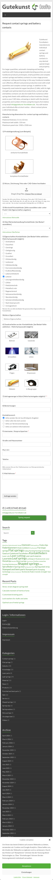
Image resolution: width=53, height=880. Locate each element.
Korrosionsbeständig (13, 268)
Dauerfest (9, 244)
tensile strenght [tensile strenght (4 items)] (41, 572)
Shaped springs (7, 702)
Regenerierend (11, 291)
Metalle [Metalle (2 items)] (14, 561)
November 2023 (8, 808)
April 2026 (6, 736)
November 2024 (8, 783)
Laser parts (6, 673)
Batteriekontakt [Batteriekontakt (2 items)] (12, 545)
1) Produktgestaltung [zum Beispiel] (16, 131)
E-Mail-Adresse (9, 473)
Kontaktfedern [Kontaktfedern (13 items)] (38, 553)
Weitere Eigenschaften (11, 315)
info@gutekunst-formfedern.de (23, 104)
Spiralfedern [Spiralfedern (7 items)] (8, 566)
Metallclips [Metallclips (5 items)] (6, 561)
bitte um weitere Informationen (17, 426)
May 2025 (5, 772)
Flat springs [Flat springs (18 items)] (16, 550)
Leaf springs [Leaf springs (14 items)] (19, 558)
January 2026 (7, 746)
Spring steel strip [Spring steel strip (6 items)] (42, 566)
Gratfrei (8, 253)
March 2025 (6, 775)
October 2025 (7, 754)
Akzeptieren (26, 866)
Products (5, 688)
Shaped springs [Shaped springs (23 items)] (28, 564)
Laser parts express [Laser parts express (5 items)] (33, 556)
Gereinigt (9, 247)
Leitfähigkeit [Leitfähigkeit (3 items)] (31, 559)
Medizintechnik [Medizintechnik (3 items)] (40, 559)
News (4, 684)
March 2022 (6, 822)
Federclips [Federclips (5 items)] (43, 545)
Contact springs (7, 659)
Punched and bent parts (10, 691)
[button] (50, 840)
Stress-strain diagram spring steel (15, 587)
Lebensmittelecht (12, 274)
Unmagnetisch (11, 306)
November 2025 (8, 750)
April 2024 (6, 793)
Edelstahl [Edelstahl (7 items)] (26, 545)
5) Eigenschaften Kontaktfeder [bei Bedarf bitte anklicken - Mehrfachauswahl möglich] (25, 237)
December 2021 (8, 830)
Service (4, 698)
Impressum (36, 877)
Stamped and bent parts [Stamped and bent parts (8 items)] (13, 569)
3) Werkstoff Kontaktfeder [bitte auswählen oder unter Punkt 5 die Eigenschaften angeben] (24, 208)
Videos (4, 720)
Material (5, 680)
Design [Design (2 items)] (19, 545)
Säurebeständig (11, 297)
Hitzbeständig (10, 259)
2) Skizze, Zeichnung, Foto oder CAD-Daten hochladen (24, 183)
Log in (4, 620)
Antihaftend (10, 241)
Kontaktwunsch (8, 415)
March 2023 (6, 815)
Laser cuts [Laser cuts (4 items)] (6, 556)
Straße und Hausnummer (12, 440)
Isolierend (9, 262)
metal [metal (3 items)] (47, 559)
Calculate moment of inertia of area (15, 590)
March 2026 (6, 739)
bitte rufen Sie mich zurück (15, 421)
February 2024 (7, 801)
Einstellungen (26, 872)
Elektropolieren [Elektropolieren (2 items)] (35, 545)
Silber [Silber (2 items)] (41, 564)
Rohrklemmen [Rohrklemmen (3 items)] (12, 564)
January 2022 (7, 826)
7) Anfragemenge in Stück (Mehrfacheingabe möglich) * (24, 396)
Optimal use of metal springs (13, 602)
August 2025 (6, 761)
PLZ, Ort (5, 450)
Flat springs (6, 662)
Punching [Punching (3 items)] (5, 564)
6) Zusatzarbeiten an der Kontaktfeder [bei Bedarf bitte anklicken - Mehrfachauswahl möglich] (24, 325)
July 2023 (5, 811)
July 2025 (5, 764)
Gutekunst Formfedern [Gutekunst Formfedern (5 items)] (19, 553)
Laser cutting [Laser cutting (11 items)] (17, 555)
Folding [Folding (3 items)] (26, 551)
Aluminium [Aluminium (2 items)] (5, 545)
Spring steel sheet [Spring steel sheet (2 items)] (30, 567)
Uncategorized (7, 716)
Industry (5, 666)
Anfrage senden (10, 496)
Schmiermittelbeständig (14, 300)
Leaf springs (6, 677)
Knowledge (6, 669)
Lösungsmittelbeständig (14, 279)
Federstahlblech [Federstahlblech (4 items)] (24, 548)
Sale (3, 695)
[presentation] (19, 490)
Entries (6, 624)
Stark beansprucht (12, 303)
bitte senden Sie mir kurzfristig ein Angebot (21, 418)
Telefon (5, 459)
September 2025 (8, 757)
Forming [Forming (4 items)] (32, 551)
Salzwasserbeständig (13, 294)
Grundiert (9, 256)
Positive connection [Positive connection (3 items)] (39, 561)
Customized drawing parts (12, 594)
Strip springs (6, 713)
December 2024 (8, 779)
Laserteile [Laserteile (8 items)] (7, 558)
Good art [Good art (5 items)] (6, 553)
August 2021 (6, 837)
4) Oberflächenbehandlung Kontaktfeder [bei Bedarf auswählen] (23, 223)
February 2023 (7, 819)
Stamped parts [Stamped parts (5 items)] (31, 569)
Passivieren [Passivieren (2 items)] (30, 561)
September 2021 (8, 833)
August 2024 (6, 786)
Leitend (8, 276)
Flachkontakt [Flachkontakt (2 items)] (33, 548)
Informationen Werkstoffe (10, 217)
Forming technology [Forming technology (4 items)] (42, 551)
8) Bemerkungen (9, 406)
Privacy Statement (27, 877)
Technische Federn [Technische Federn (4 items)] (28, 572)
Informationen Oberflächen (11, 232)
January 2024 (7, 804)
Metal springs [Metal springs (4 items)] (21, 561)
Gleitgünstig (10, 250)
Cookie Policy (17, 877)
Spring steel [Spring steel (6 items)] (19, 566)
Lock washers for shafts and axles (15, 598)
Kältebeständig (11, 265)
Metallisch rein (11, 288)
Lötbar (8, 282)
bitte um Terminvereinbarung (16, 424)
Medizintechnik (11, 285)
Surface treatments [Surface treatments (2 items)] (16, 572)
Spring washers (7, 709)
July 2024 (5, 790)
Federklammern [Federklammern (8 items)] (9, 547)
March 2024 (6, 797)
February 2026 (7, 743)
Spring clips (6, 706)
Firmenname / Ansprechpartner (15, 431)
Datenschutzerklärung (10, 628)
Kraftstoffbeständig (13, 271)
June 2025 (6, 768)
